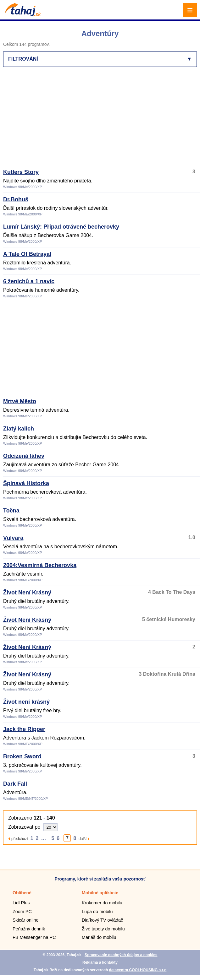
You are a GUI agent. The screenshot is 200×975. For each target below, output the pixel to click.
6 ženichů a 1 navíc (28, 281)
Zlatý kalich (18, 428)
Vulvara (13, 538)
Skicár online (25, 920)
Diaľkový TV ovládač (102, 920)
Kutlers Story (21, 172)
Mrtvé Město (19, 401)
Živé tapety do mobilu (103, 928)
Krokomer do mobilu (102, 902)
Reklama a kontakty (100, 962)
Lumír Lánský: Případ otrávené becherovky (61, 227)
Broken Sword (22, 756)
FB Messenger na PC (34, 937)
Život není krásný (26, 702)
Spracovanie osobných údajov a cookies (121, 955)
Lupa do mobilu (97, 911)
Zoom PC (22, 911)
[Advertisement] (101, 121)
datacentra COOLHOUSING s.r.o (138, 970)
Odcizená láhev (23, 456)
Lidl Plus (21, 902)
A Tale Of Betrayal (27, 254)
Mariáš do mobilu (99, 937)
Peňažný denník (29, 928)
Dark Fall (15, 784)
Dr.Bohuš (15, 199)
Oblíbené (22, 892)
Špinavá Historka (26, 483)
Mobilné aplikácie (100, 892)
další (82, 839)
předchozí (19, 839)
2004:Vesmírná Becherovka (39, 565)
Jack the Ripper (24, 729)
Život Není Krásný (27, 592)
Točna (11, 510)
